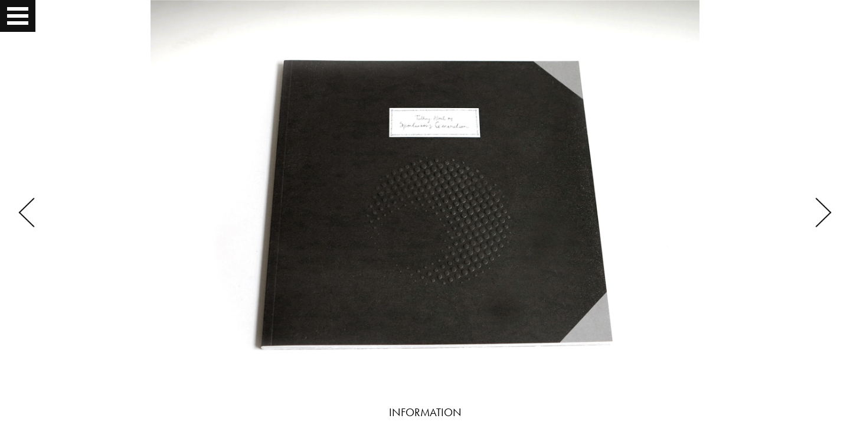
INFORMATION (425, 412)
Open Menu (19, 16)
